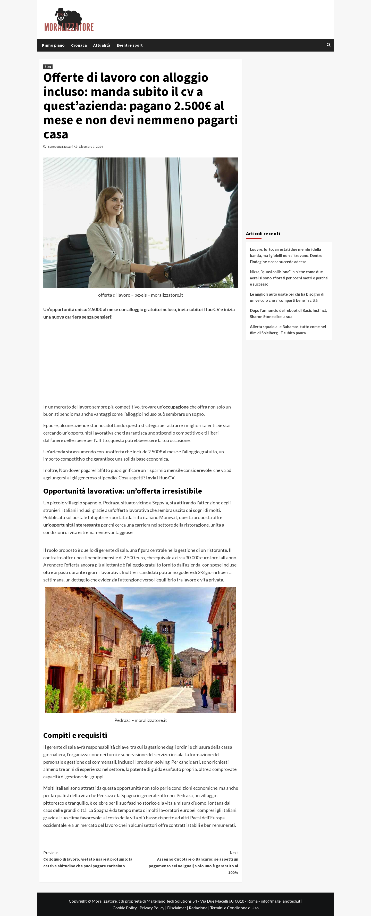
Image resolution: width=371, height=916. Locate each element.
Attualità (101, 45)
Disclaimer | (178, 907)
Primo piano (53, 45)
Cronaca (79, 45)
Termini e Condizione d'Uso (234, 907)
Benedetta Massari (60, 146)
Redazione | (199, 907)
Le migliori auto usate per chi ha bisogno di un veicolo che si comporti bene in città (287, 297)
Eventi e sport (130, 45)
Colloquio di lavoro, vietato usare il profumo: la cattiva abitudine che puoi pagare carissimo (92, 859)
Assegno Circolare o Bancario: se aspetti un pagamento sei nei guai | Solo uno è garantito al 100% (189, 862)
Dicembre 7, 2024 (91, 146)
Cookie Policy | (126, 907)
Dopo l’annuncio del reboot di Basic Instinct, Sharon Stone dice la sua (288, 313)
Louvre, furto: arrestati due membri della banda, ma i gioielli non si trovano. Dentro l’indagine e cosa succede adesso (286, 255)
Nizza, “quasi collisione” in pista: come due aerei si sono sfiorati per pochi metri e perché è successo (289, 277)
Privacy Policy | (153, 907)
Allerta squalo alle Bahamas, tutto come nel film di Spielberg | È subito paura (288, 329)
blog (48, 66)
